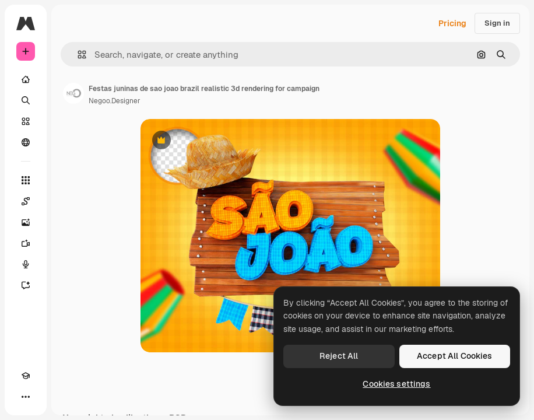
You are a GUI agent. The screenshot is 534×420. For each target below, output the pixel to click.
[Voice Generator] (25, 264)
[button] (77, 54)
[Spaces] (25, 201)
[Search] (25, 100)
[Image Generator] (25, 222)
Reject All (338, 356)
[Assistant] (25, 285)
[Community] (25, 142)
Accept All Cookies (455, 356)
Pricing (452, 23)
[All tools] (25, 180)
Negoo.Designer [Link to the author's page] (114, 101)
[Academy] (25, 375)
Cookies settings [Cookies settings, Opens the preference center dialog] (396, 384)
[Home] (25, 79)
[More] (25, 396)
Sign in (497, 23)
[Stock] (25, 121)
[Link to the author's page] (73, 93)
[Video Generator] (25, 243)
